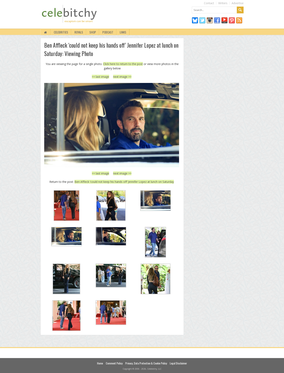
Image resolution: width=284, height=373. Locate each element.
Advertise (238, 3)
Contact (209, 3)
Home (100, 363)
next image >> (122, 77)
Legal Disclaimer (178, 363)
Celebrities (61, 32)
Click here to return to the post (123, 64)
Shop (92, 32)
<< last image (100, 77)
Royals (78, 32)
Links (123, 32)
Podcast (107, 32)
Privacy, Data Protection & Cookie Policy (146, 363)
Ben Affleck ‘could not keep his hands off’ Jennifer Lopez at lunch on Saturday (124, 182)
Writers (222, 3)
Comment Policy (114, 363)
